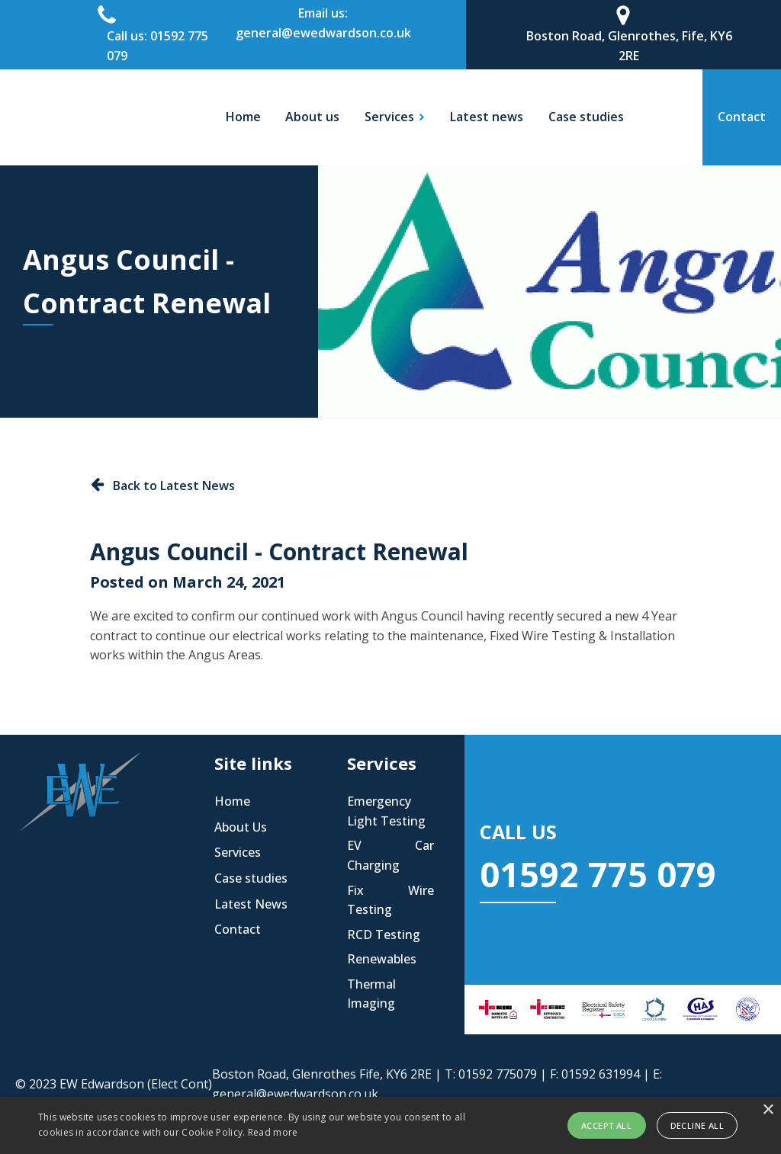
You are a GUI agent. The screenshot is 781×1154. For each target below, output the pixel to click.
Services (237, 852)
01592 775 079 (598, 874)
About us (312, 116)
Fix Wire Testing (390, 900)
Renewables (381, 958)
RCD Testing (383, 934)
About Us (240, 827)
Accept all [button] (606, 1125)
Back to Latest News (174, 485)
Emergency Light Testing (386, 811)
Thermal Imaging (371, 994)
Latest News (251, 904)
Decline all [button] (697, 1125)
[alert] (390, 1125)
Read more (273, 1132)
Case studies (586, 116)
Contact (237, 929)
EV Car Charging (390, 855)
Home (243, 116)
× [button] (767, 1110)
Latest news (486, 116)
